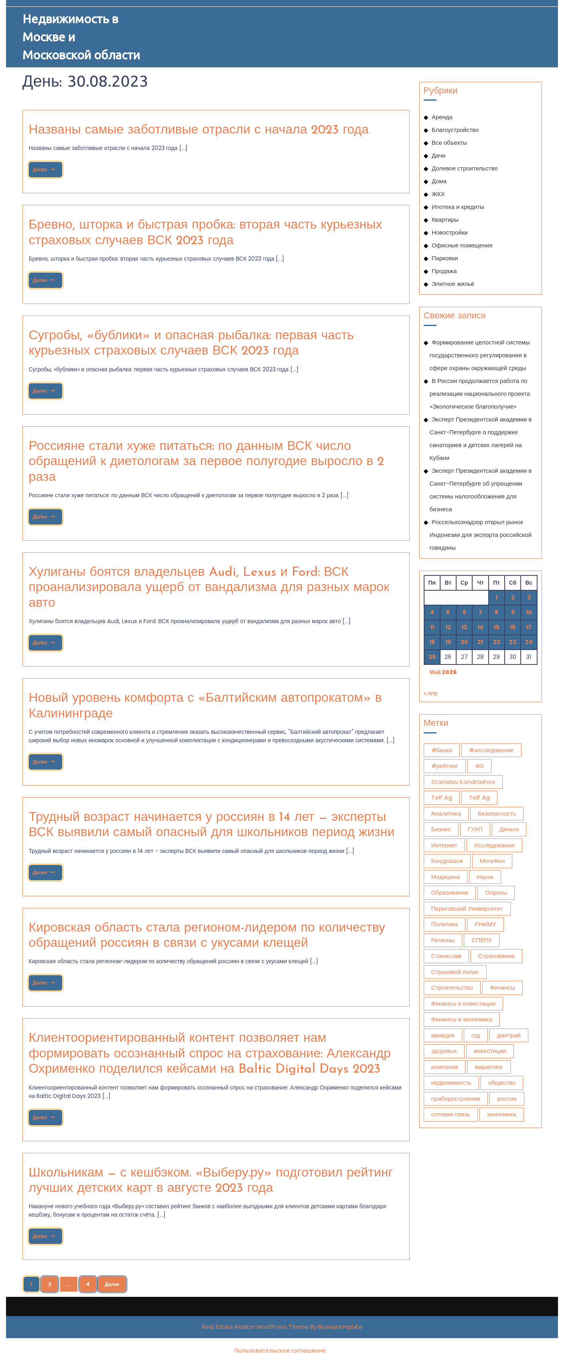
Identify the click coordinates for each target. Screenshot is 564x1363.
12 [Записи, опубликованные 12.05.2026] (448, 627)
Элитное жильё (453, 283)
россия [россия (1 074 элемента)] (506, 1098)
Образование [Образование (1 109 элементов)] (450, 892)
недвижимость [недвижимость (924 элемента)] (451, 1082)
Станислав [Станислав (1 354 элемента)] (446, 956)
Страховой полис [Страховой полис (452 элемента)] (455, 972)
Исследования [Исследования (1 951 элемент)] (494, 845)
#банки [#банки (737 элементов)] (442, 750)
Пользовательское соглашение (280, 1350)
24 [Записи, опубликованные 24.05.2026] (529, 642)
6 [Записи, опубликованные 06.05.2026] (464, 612)
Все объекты (449, 142)
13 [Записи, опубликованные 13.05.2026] (464, 627)
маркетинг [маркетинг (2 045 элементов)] (489, 1067)
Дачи (438, 155)
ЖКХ (438, 194)
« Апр (431, 693)
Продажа (444, 271)
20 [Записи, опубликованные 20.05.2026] (464, 642)
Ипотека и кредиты (458, 207)
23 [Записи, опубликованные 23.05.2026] (512, 642)
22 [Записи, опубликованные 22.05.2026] (496, 642)
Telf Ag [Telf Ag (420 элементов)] (479, 797)
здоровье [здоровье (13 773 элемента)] (444, 1051)
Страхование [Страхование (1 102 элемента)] (496, 956)
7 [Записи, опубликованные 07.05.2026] (480, 612)
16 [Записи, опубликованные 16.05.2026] (512, 627)
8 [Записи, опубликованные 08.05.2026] (496, 612)
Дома (439, 181)
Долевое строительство (465, 168)
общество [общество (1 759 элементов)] (501, 1082)
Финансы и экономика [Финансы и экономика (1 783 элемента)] (462, 1019)
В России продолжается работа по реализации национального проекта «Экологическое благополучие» (480, 394)
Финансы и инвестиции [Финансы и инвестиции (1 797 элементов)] (463, 1003)
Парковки (445, 258)
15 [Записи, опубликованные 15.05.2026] (496, 627)
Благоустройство (455, 130)
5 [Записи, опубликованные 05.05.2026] (448, 612)
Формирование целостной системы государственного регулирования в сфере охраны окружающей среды (480, 355)
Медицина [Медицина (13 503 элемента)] (445, 877)
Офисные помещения (462, 245)
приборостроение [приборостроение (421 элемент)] (456, 1098)
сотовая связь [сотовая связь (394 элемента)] (450, 1114)
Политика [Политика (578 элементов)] (444, 924)
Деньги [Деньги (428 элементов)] (509, 829)
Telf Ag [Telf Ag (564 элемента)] (441, 797)
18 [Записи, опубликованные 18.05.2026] (432, 642)
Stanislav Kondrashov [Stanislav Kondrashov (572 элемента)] (463, 782)
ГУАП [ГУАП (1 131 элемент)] (475, 829)
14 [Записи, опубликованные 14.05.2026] (480, 627)
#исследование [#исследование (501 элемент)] (491, 750)
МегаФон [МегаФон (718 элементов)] (492, 861)
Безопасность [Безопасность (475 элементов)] (497, 813)
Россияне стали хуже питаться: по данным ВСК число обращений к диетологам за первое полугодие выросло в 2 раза (206, 462)
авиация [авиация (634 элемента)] (443, 1035)
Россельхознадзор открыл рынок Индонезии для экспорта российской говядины (481, 535)
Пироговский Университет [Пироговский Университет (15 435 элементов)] (467, 908)
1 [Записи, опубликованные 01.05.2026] (496, 597)
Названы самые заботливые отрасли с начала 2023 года (199, 130)
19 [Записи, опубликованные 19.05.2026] (448, 642)
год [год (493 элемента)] (475, 1035)
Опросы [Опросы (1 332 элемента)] (496, 892)
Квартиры (445, 219)
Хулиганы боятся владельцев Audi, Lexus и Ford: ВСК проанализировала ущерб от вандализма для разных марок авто (209, 588)
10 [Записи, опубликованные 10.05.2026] (529, 612)
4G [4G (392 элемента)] (479, 765)
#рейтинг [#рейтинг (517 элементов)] (444, 765)
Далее (43, 167)
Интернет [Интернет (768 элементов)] (444, 845)
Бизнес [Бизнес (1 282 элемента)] (441, 829)
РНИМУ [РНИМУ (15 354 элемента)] (485, 924)
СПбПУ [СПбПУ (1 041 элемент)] (481, 940)
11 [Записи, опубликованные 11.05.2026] (432, 627)
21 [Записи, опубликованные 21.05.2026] (480, 642)
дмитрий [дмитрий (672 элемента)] (509, 1035)
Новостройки (450, 232)
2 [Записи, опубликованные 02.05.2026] (513, 597)
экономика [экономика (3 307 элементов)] (501, 1114)
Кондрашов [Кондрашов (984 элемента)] (447, 861)
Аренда (442, 117)
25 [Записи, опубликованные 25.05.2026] (432, 657)
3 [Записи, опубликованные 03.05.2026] (529, 597)
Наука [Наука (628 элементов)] (485, 877)
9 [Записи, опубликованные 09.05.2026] (513, 612)
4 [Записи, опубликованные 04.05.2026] (432, 612)
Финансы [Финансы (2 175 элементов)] (502, 987)
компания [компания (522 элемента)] (444, 1067)
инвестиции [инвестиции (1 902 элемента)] (490, 1051)
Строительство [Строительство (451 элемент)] (452, 987)
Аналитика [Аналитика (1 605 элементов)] (446, 813)
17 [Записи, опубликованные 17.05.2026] (529, 627)
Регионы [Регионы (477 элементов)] (443, 940)
